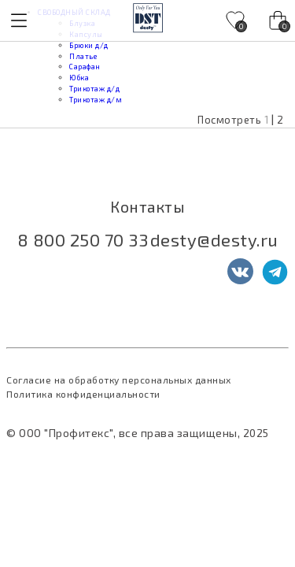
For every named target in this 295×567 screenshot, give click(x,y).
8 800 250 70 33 (83, 239)
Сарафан (85, 66)
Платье (83, 56)
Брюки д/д (89, 45)
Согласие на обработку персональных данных (118, 379)
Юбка (79, 77)
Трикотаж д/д (94, 88)
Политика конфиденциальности (83, 393)
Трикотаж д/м (95, 99)
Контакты (147, 207)
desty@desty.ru (214, 239)
